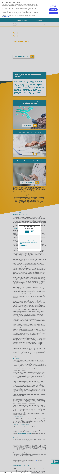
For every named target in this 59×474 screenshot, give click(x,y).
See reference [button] (23, 245)
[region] (29, 9)
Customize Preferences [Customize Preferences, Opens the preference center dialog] (53, 6)
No (32, 231)
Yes (27, 231)
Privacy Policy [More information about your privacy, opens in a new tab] (5, 16)
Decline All (53, 9)
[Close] (57, 9)
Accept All (53, 12)
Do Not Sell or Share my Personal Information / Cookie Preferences (15, 472)
